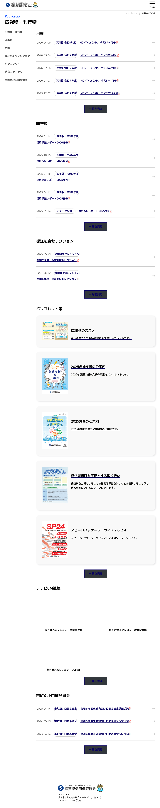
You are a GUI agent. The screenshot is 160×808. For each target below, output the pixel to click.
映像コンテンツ (13, 72)
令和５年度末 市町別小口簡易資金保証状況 (104, 721)
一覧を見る (96, 109)
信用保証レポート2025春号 (52, 198)
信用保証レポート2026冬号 (52, 142)
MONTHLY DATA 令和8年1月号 (98, 80)
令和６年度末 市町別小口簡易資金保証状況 (104, 708)
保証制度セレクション (17, 55)
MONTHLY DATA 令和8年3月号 (98, 55)
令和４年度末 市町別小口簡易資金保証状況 (104, 734)
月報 (7, 47)
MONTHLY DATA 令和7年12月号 (99, 93)
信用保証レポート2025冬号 (94, 211)
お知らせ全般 (64, 211)
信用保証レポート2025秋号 (52, 161)
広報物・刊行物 (148, 13)
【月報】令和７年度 (65, 55)
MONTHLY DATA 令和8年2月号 (98, 68)
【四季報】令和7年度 (66, 136)
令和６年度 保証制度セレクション (57, 279)
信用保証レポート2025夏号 (52, 180)
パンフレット (12, 63)
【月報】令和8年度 (65, 42)
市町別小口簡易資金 (16, 79)
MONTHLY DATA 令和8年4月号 (98, 42)
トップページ (131, 13)
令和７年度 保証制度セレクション (57, 260)
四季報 (8, 40)
